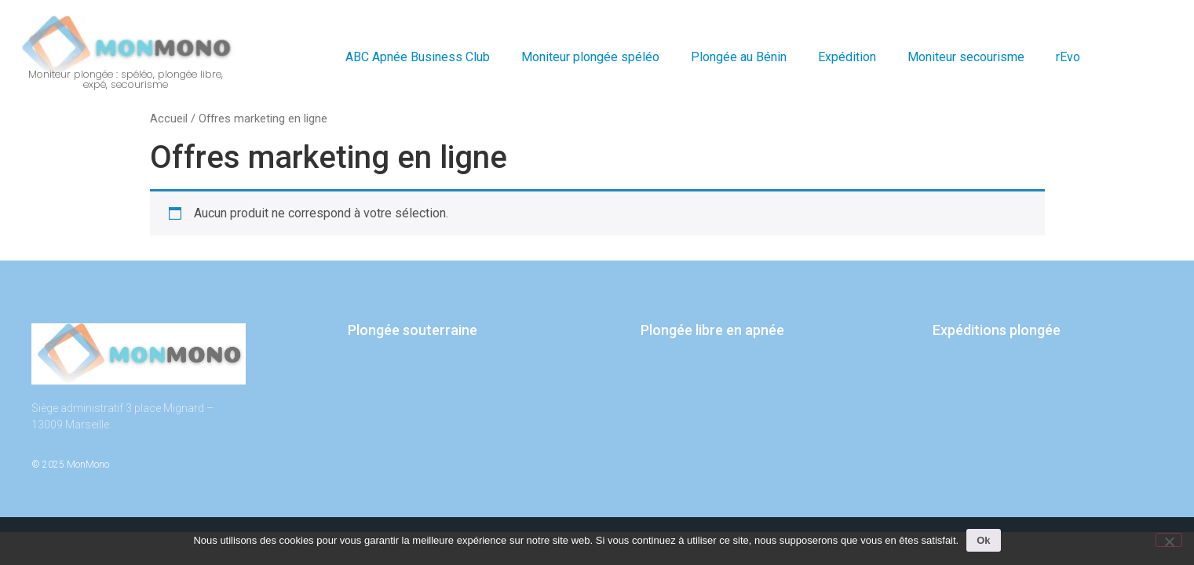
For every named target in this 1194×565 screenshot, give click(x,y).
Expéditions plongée (997, 330)
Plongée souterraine (412, 330)
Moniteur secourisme (965, 56)
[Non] (1169, 540)
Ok (983, 540)
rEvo (1068, 56)
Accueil (169, 118)
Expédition (847, 56)
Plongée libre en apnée (712, 330)
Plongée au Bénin (739, 56)
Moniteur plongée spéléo (590, 56)
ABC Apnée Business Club (417, 56)
